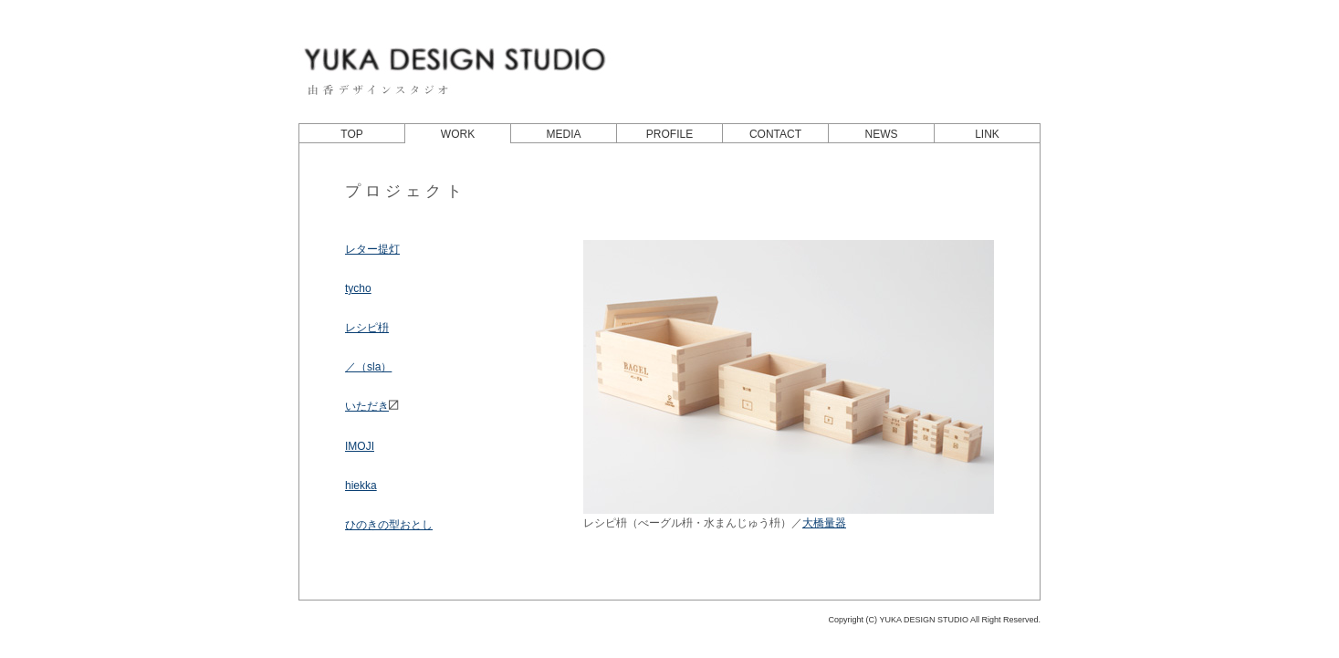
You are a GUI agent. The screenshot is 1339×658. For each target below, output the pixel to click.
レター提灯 (372, 249)
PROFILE (669, 134)
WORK (458, 134)
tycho (358, 288)
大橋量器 (824, 523)
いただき (372, 406)
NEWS (881, 134)
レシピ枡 (367, 327)
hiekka (361, 485)
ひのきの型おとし (389, 524)
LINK (987, 134)
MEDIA (563, 134)
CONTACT (775, 134)
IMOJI (359, 446)
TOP (351, 134)
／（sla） (368, 366)
